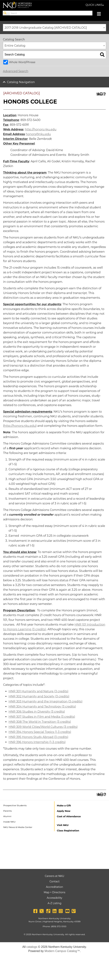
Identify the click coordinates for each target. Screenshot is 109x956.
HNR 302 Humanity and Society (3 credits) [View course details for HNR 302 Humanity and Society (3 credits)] (39, 696)
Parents (7, 810)
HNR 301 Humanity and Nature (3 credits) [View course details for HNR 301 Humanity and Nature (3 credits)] (38, 691)
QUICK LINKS (94, 5)
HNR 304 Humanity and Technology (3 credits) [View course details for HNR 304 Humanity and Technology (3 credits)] (42, 706)
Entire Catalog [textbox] (15, 45)
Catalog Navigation (21, 82)
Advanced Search (15, 71)
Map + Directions (54, 892)
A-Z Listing (54, 903)
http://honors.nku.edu (40, 129)
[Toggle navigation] (100, 14)
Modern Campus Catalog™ (62, 951)
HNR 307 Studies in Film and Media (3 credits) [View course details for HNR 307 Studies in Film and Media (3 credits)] (42, 716)
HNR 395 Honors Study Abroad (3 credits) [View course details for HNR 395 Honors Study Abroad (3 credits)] (38, 737)
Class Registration (68, 830)
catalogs (31, 946)
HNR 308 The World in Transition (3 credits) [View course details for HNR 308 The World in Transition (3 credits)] (40, 721)
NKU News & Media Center (17, 827)
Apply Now (63, 810)
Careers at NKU (54, 876)
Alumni (7, 816)
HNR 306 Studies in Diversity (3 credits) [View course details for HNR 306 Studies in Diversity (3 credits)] (37, 711)
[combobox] (54, 27)
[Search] (6, 13)
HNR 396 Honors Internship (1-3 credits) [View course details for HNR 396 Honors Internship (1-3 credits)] (37, 742)
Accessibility (54, 897)
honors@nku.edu (38, 134)
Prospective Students (15, 805)
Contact (54, 881)
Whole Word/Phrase (22, 62)
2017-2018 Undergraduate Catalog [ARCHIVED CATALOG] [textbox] (46, 27)
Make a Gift (64, 805)
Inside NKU (9, 821)
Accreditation (54, 887)
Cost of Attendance (69, 816)
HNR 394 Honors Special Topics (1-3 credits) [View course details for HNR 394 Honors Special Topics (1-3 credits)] (40, 732)
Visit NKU (63, 825)
